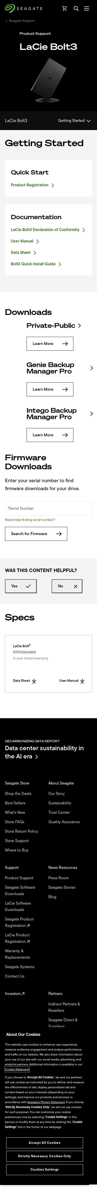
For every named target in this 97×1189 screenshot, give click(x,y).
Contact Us (15, 976)
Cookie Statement (17, 1069)
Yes (20, 586)
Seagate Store (17, 783)
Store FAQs (15, 822)
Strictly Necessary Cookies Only (44, 1156)
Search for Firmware (36, 534)
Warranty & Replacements (18, 954)
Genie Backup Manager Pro (59, 368)
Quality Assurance (64, 822)
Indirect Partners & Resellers (64, 1007)
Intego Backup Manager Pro (59, 413)
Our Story (57, 793)
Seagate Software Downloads (20, 890)
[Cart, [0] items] (64, 8)
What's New (15, 812)
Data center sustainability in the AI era (44, 752)
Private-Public (53, 325)
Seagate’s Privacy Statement (46, 1102)
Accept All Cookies (44, 1142)
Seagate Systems (20, 967)
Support (12, 867)
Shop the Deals (19, 793)
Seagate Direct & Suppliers (62, 1023)
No (67, 586)
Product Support (19, 878)
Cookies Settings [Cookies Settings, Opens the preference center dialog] (45, 1169)
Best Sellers (15, 803)
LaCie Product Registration (17, 938)
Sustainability (60, 803)
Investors (15, 993)
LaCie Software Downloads (18, 906)
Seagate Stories (62, 887)
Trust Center (59, 812)
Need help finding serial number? (30, 520)
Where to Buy (17, 850)
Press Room (59, 878)
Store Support (17, 841)
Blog (52, 897)
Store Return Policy (22, 831)
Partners (55, 993)
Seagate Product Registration (19, 922)
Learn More (50, 343)
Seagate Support (22, 21)
